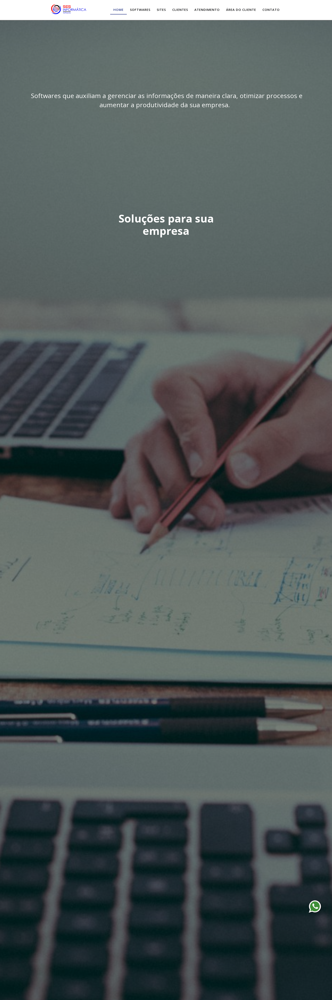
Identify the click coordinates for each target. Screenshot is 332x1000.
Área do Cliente (241, 9)
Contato (271, 9)
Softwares (140, 9)
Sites (161, 9)
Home (118, 9)
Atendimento (207, 9)
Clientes (180, 9)
